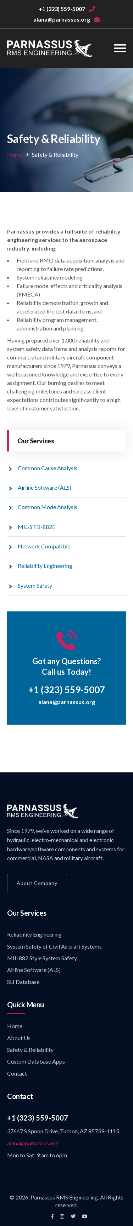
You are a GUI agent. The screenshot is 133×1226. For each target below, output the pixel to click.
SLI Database (23, 981)
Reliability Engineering (45, 565)
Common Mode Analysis (47, 506)
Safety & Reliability (30, 1049)
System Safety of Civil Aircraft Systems (54, 946)
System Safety (35, 585)
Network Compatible (44, 546)
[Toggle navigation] (120, 48)
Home (14, 154)
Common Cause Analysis (47, 468)
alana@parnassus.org (66, 701)
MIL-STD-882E (36, 526)
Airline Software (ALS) (44, 487)
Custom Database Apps (36, 1061)
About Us (19, 1038)
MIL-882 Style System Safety (42, 958)
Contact (17, 1073)
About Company (37, 883)
